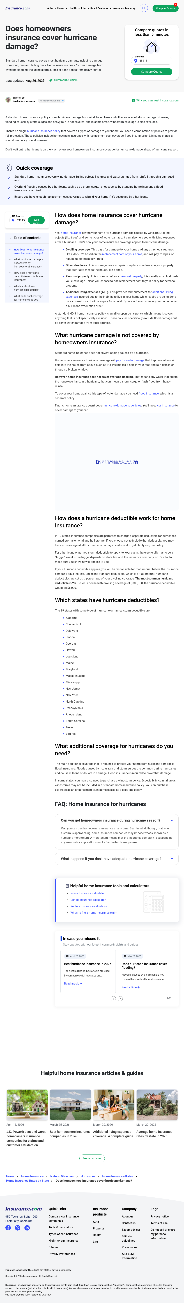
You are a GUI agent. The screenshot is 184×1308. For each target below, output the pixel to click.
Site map (54, 1247)
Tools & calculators (61, 1227)
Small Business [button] (99, 8)
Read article (71, 983)
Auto (96, 1222)
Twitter (17, 1227)
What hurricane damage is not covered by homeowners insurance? (28, 263)
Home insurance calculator (87, 893)
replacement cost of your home (122, 254)
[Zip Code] (151, 61)
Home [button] (60, 8)
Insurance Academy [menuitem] (124, 8)
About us (127, 1216)
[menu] (50, 8)
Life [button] (83, 8)
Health (97, 1235)
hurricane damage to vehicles (122, 405)
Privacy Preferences (62, 1254)
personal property (131, 276)
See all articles (92, 1158)
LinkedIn (27, 1227)
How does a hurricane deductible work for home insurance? (28, 276)
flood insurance (149, 393)
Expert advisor (131, 1229)
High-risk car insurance (64, 1240)
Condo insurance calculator (88, 900)
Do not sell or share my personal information (163, 1234)
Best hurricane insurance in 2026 (87, 964)
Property (98, 1228)
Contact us (128, 1223)
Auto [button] (50, 8)
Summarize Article (62, 80)
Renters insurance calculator (88, 906)
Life (95, 1241)
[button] (144, 8)
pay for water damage (130, 360)
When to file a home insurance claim (93, 912)
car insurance (165, 405)
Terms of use (159, 1223)
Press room (129, 1247)
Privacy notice (160, 1216)
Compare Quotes (165, 8)
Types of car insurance (63, 1234)
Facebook (8, 1227)
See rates (36, 221)
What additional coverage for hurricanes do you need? (28, 300)
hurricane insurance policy (43, 131)
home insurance (71, 233)
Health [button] (73, 8)
